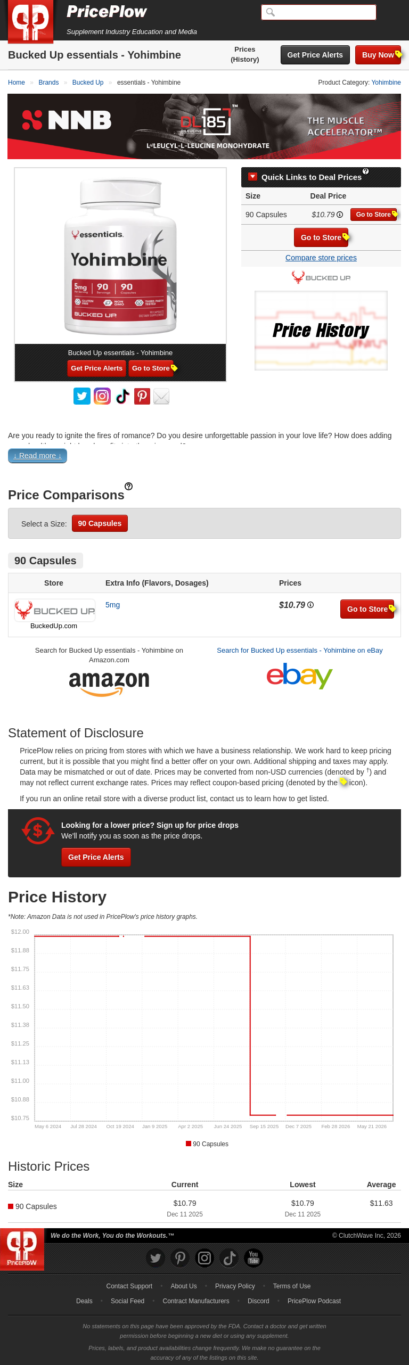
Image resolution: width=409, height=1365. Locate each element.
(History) (245, 59)
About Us (183, 1283)
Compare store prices (321, 255)
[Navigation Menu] (390, 12)
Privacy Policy (235, 1283)
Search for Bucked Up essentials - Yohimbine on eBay (299, 647)
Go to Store (376, 212)
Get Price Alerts (315, 55)
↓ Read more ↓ (37, 452)
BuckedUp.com (53, 623)
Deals (84, 1298)
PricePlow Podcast (314, 1298)
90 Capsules (100, 520)
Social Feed (127, 1298)
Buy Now (381, 54)
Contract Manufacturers (195, 1298)
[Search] (319, 12)
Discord (258, 1298)
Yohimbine (386, 82)
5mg (112, 601)
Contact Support (129, 1283)
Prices (244, 49)
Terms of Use (292, 1283)
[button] (204, 454)
